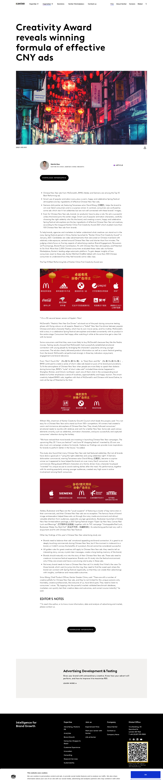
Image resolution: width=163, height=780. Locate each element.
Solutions (60, 4)
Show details (32, 776)
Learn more (69, 683)
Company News (113, 734)
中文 (112, 4)
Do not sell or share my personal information (146, 771)
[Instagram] (130, 740)
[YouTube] (137, 740)
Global (140, 4)
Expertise (33, 4)
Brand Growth (69, 737)
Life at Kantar (90, 737)
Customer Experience (72, 747)
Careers (132, 4)
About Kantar (121, 4)
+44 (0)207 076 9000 (138, 734)
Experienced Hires (92, 727)
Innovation (68, 751)
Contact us (92, 4)
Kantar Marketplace (76, 4)
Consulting (68, 755)
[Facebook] (133, 740)
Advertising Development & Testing (90, 671)
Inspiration (47, 4)
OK (145, 763)
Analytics (67, 733)
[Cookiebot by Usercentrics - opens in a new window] (13, 776)
